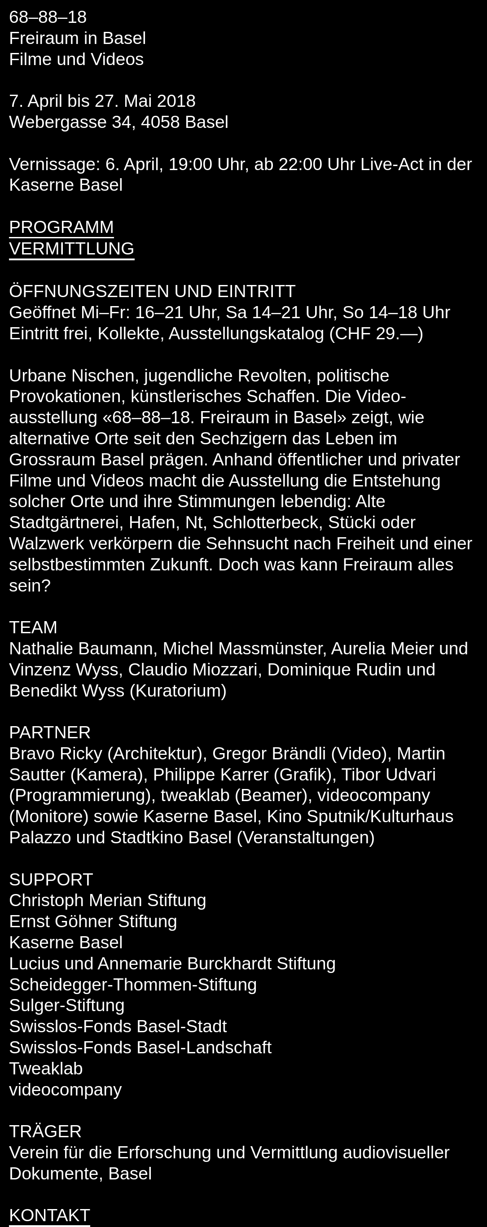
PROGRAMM (61, 227)
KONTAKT (49, 1215)
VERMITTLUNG (72, 248)
